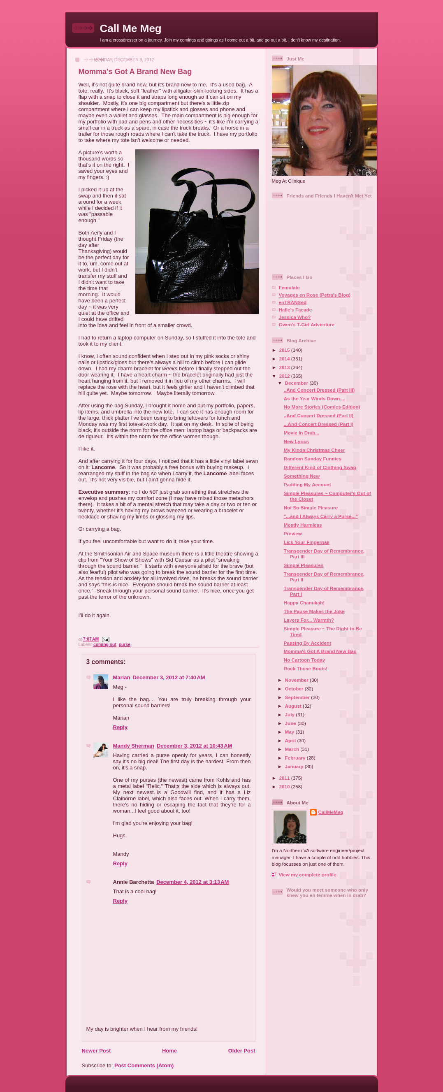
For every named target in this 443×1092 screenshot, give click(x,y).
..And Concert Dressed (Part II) (319, 415)
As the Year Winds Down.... (315, 398)
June (291, 723)
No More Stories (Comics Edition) (322, 406)
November (297, 680)
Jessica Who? (295, 317)
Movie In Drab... (301, 432)
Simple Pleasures (304, 565)
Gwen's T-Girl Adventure (306, 324)
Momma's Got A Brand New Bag (135, 71)
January (295, 766)
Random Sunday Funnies (312, 458)
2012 (285, 376)
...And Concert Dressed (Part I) (319, 424)
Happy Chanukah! (304, 602)
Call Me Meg (131, 28)
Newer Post (96, 1051)
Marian (121, 677)
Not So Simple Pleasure (311, 507)
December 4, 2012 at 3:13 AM (192, 882)
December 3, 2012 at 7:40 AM (168, 677)
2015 (285, 350)
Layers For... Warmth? (309, 620)
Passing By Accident (307, 643)
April (291, 740)
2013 (285, 367)
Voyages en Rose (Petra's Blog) (315, 294)
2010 (285, 786)
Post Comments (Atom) (144, 1065)
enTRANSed (293, 302)
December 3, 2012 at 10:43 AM (194, 746)
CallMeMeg (330, 812)
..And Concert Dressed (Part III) (319, 390)
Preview (293, 533)
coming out (104, 644)
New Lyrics (296, 441)
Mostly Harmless (303, 524)
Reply (120, 727)
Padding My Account (307, 484)
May (290, 731)
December (297, 383)
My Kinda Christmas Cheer (314, 450)
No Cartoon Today (304, 659)
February (296, 757)
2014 (285, 358)
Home (169, 1051)
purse (124, 644)
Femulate (289, 287)
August (294, 706)
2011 (285, 778)
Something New (302, 476)
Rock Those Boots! (306, 668)
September (298, 697)
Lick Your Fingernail (306, 542)
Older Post (241, 1051)
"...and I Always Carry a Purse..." (321, 516)
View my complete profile (307, 874)
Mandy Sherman (133, 746)
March (293, 749)
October (295, 688)
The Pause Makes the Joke (314, 611)
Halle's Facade (295, 309)
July (290, 714)
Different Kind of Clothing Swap (320, 467)
